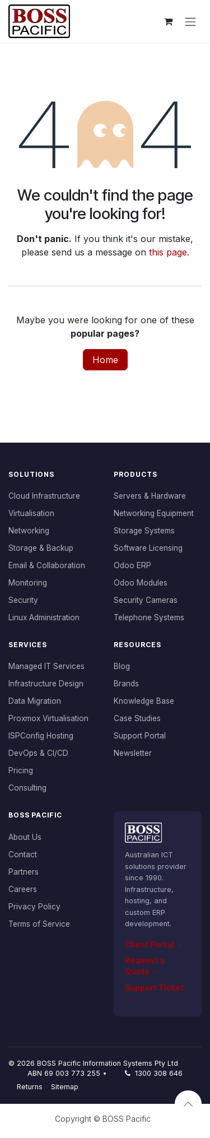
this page (168, 252)
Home (105, 359)
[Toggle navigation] (190, 21)
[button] (188, 1103)
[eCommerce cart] (168, 21)
